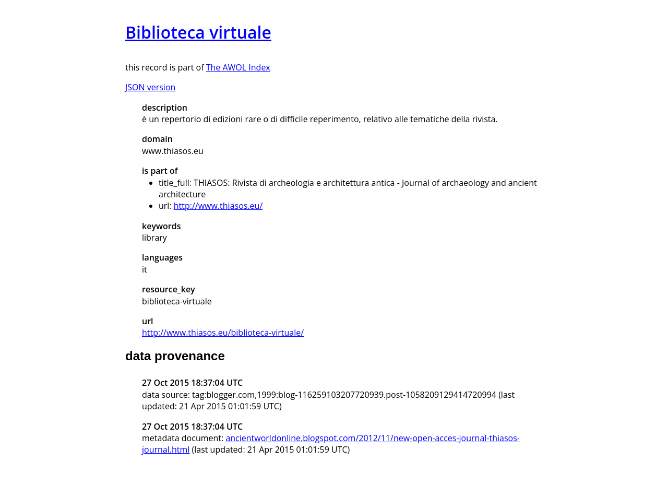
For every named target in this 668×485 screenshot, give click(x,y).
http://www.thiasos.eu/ (218, 205)
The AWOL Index (238, 67)
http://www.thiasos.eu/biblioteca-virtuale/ (223, 332)
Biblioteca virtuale (198, 32)
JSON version (150, 87)
